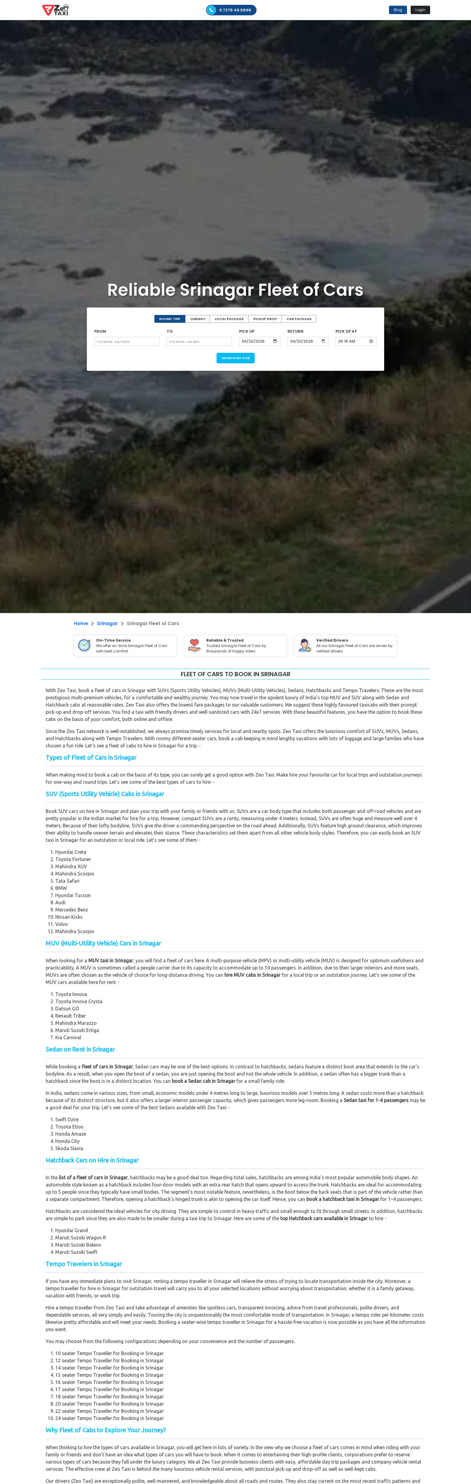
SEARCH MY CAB (236, 358)
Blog (398, 9)
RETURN (295, 331)
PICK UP (246, 331)
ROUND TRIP (169, 318)
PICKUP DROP (265, 318)
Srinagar (107, 623)
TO (170, 331)
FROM (100, 331)
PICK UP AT (346, 331)
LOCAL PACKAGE (229, 318)
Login (420, 9)
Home (81, 623)
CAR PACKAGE (299, 318)
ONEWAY (197, 318)
